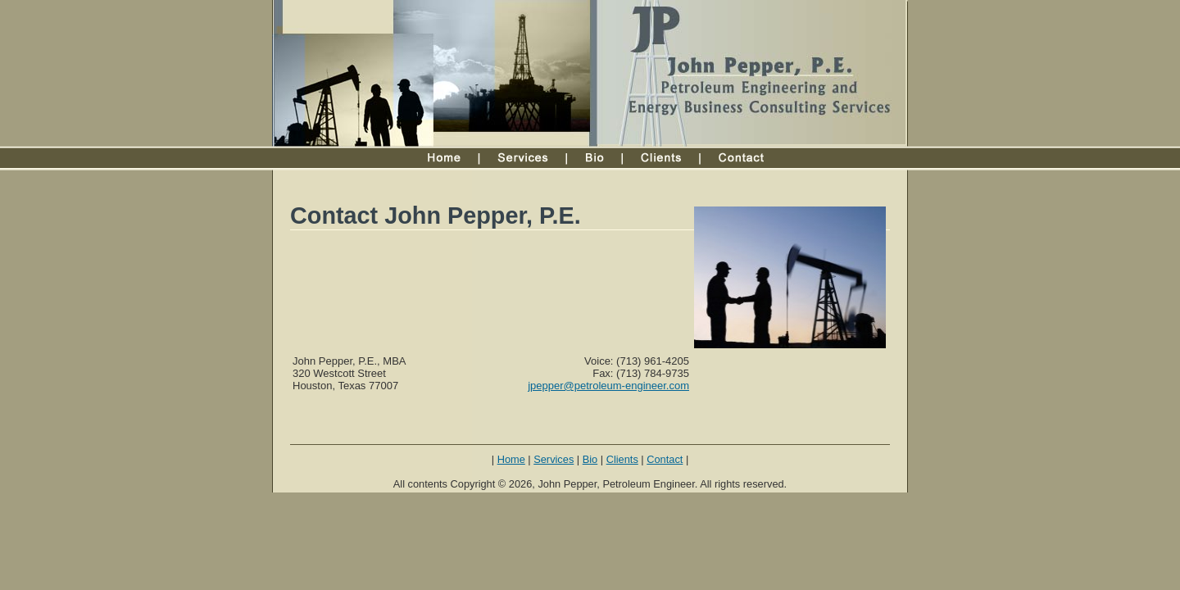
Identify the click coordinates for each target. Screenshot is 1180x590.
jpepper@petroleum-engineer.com (608, 385)
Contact (665, 459)
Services (553, 459)
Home (511, 459)
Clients (622, 459)
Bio (590, 459)
